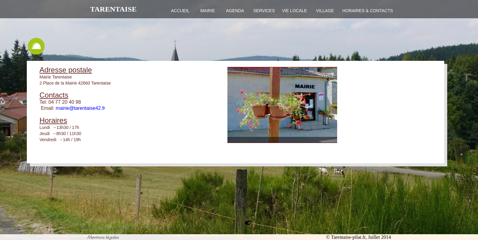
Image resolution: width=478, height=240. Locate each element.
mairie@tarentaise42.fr (80, 108)
